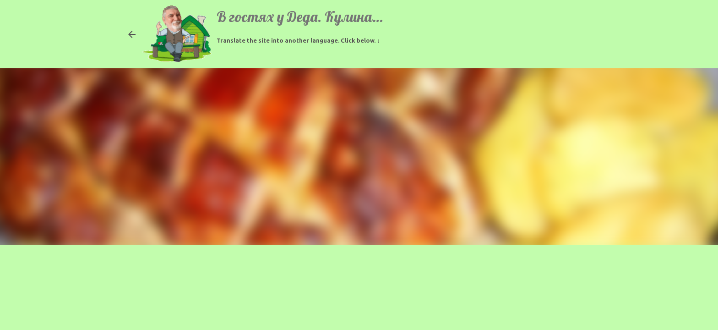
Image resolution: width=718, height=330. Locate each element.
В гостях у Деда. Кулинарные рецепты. (339, 16)
